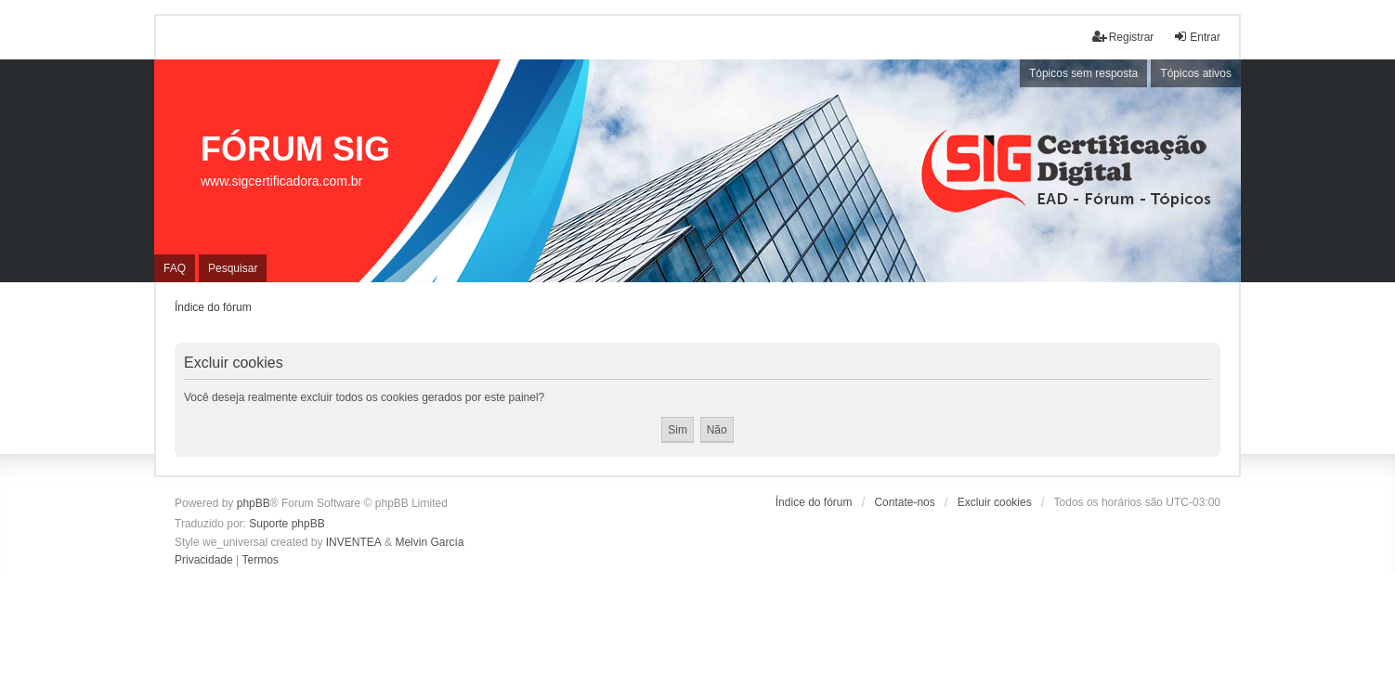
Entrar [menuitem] (1196, 37)
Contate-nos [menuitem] (904, 502)
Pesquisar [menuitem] (232, 268)
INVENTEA (354, 542)
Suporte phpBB (286, 523)
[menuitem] (204, 561)
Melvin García (429, 542)
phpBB (253, 503)
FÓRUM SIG (295, 149)
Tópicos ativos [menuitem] (1196, 73)
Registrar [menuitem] (1123, 37)
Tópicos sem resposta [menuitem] (1083, 73)
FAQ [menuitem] (174, 268)
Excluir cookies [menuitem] (995, 502)
